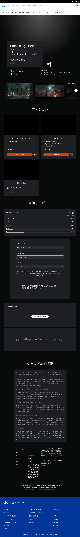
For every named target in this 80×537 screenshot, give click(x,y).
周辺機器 (28, 5)
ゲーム (7, 5)
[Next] (76, 88)
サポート (46, 5)
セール (34, 10)
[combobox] (40, 246)
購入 (41, 5)
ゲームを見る (57, 10)
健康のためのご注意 (46, 462)
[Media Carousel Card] (19, 89)
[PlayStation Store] (10, 10)
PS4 (17, 5)
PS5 (12, 5)
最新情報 (35, 5)
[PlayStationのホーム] (3, 5)
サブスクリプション (44, 10)
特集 (27, 10)
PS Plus (22, 5)
